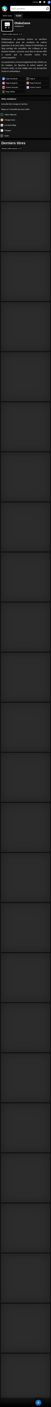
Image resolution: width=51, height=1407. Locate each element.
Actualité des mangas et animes (14, 104)
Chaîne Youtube (10, 87)
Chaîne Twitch (34, 87)
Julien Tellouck (8, 114)
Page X (31, 78)
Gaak (5, 135)
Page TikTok (8, 91)
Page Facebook (9, 78)
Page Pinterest (34, 83)
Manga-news (8, 120)
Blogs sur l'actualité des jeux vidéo (15, 109)
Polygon (6, 130)
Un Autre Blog (8, 125)
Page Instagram (10, 83)
